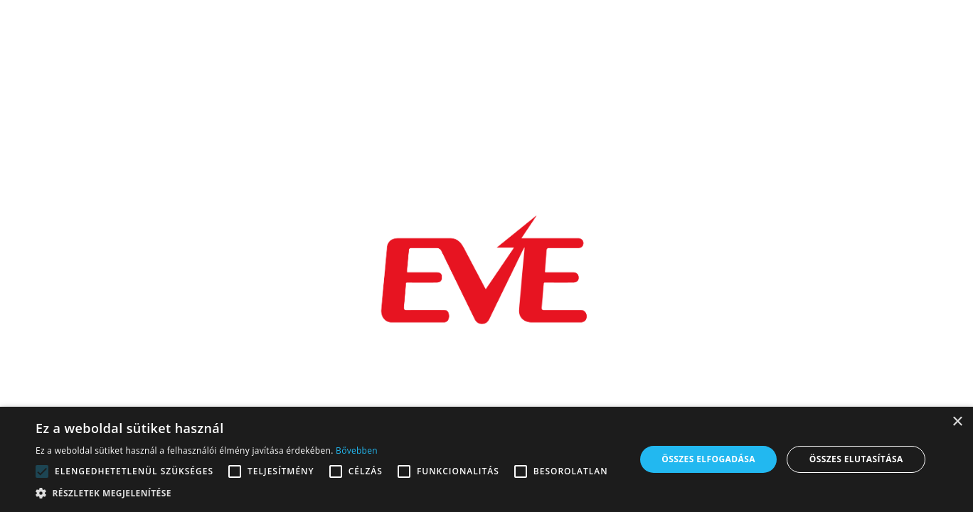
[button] (325, 493)
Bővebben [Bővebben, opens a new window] (357, 450)
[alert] (486, 459)
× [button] (957, 422)
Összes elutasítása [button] (856, 459)
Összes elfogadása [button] (708, 459)
